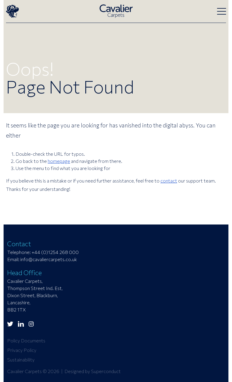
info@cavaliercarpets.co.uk (48, 259)
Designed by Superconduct (92, 371)
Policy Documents (26, 340)
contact (168, 180)
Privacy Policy (21, 350)
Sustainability (21, 359)
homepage (59, 161)
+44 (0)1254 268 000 (55, 252)
